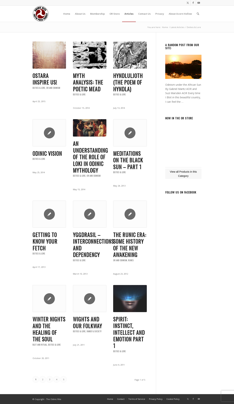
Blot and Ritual (40, 344)
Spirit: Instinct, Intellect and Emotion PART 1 (129, 332)
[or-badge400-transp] (41, 14)
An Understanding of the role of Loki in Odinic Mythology (90, 157)
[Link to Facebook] (193, 2)
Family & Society (94, 331)
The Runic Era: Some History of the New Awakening (129, 244)
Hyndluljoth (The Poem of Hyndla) (128, 82)
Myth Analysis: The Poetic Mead (88, 82)
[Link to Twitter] (187, 2)
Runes (131, 260)
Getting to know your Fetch (45, 241)
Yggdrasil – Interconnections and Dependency (93, 244)
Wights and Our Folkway (87, 322)
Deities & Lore (39, 87)
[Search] (197, 14)
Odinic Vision (47, 153)
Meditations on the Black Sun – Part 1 (128, 160)
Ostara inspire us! (45, 79)
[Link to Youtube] (198, 2)
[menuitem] (67, 14)
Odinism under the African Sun (183, 84)
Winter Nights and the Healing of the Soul (49, 329)
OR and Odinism (53, 87)
